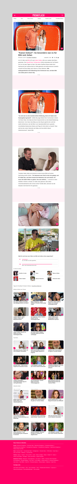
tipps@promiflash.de (36, 286)
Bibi (29, 60)
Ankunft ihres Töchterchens (33, 62)
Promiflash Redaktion (32, 57)
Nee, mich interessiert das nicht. (29, 265)
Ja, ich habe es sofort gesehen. (29, 260)
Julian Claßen (38, 60)
